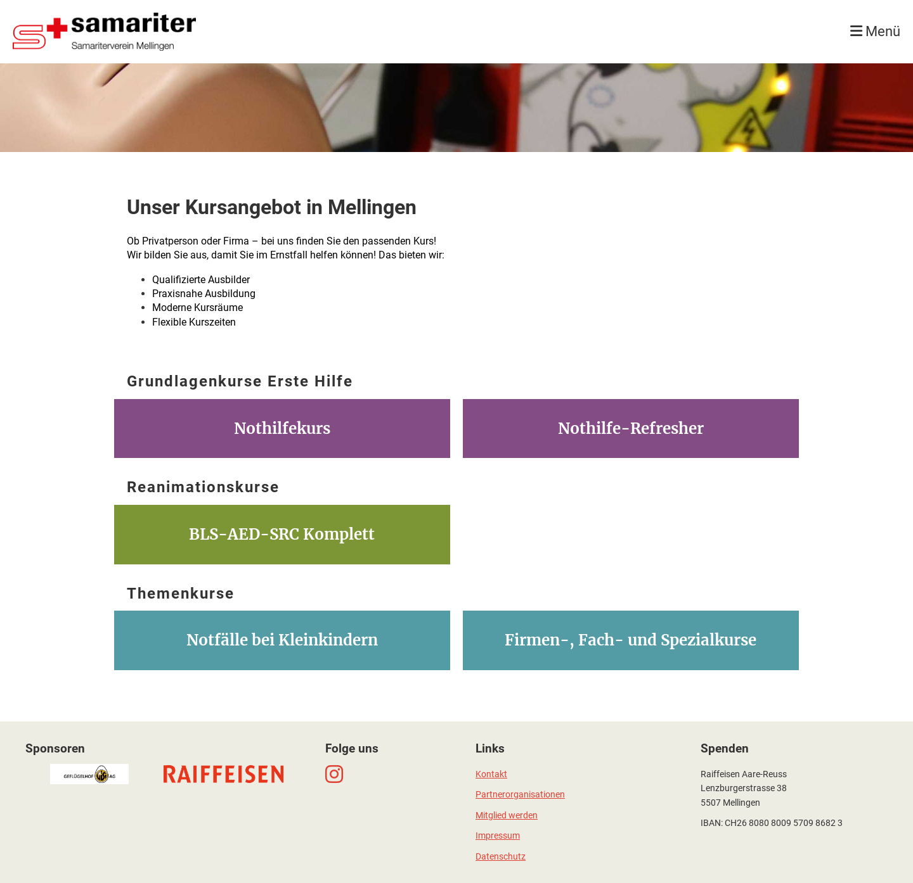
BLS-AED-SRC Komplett (282, 534)
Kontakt (491, 774)
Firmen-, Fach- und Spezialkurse (630, 640)
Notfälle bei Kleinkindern (282, 640)
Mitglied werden (507, 815)
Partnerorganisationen (520, 794)
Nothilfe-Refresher (631, 428)
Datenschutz (501, 856)
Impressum (498, 835)
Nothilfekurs (282, 428)
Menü (875, 31)
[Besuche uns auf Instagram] (334, 775)
